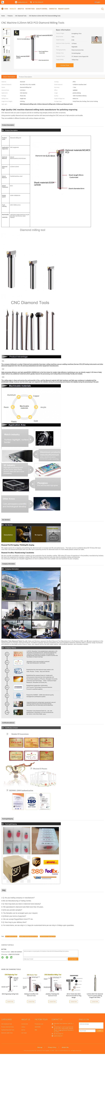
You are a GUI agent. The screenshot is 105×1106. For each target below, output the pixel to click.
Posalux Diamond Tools (7, 1027)
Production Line (39, 1024)
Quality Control (41, 9)
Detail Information (9, 77)
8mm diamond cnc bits (11, 936)
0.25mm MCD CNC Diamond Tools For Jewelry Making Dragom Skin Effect (95, 995)
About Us (21, 9)
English (98, 2)
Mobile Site (65, 1047)
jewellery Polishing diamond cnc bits (28, 936)
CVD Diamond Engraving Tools (47, 936)
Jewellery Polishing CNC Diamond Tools (52, 994)
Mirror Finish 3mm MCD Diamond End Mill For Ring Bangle (73, 995)
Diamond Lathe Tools (7, 1033)
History (23, 1027)
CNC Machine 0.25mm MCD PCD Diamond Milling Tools (44, 16)
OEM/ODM (37, 1027)
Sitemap (39, 1047)
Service (23, 1030)
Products (13, 9)
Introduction (24, 1024)
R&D (36, 1030)
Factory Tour (29, 9)
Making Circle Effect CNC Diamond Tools (31, 994)
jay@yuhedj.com (22, 2)
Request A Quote (63, 9)
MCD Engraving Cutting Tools (10, 994)
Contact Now (65, 65)
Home (4, 8)
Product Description (25, 77)
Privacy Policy (52, 1047)
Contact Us (53, 9)
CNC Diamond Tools (6, 1024)
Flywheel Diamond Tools (7, 1030)
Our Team (24, 1033)
